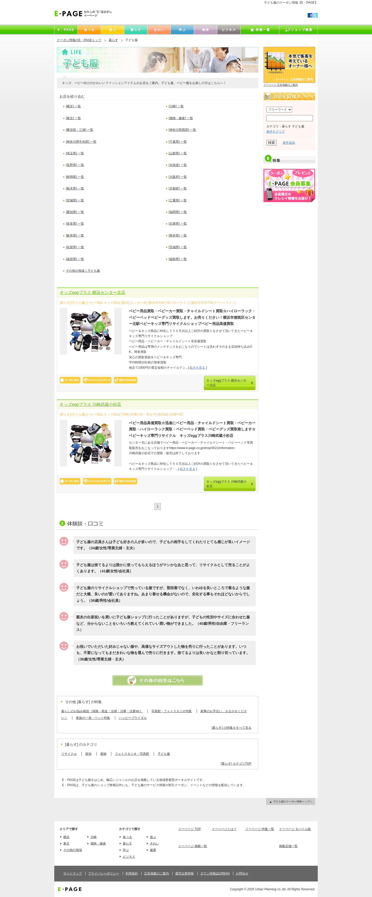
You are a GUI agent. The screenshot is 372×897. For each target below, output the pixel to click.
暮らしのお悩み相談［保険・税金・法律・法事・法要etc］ (102, 711)
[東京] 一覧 (73, 118)
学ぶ (126, 850)
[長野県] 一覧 (75, 165)
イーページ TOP (189, 829)
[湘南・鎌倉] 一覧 (181, 118)
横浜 (66, 837)
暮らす (113, 40)
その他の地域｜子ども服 (83, 270)
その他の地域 (72, 850)
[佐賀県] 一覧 (75, 247)
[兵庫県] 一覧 (178, 223)
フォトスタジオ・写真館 (132, 754)
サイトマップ (72, 873)
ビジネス (129, 856)
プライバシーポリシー (103, 873)
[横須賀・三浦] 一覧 (79, 130)
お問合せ (242, 873)
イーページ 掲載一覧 (192, 846)
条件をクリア (275, 131)
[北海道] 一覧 (178, 165)
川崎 (93, 837)
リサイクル (69, 754)
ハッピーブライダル (133, 718)
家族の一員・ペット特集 (93, 718)
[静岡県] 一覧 (75, 177)
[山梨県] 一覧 (178, 153)
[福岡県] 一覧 (178, 212)
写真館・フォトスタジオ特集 (171, 711)
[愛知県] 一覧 (75, 212)
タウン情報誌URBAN (215, 873)
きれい (154, 843)
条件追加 (289, 143)
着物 (103, 754)
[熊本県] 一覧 (178, 235)
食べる (127, 837)
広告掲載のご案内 (156, 873)
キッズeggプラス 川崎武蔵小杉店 (90, 404)
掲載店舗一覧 (288, 846)
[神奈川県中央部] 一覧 (81, 141)
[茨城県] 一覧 (178, 247)
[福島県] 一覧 (178, 259)
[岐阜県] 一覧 (75, 235)
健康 (153, 850)
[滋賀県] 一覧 (75, 259)
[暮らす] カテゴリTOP (236, 763)
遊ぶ (153, 837)
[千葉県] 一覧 (178, 141)
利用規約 (132, 873)
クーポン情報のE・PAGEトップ (79, 40)
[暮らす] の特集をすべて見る (231, 727)
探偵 (88, 754)
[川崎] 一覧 (176, 106)
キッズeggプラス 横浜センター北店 (92, 292)
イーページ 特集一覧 (259, 829)
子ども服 (164, 754)
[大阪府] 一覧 (178, 177)
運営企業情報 (184, 873)
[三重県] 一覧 (178, 200)
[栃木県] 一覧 (75, 188)
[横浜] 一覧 (73, 106)
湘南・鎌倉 (98, 843)
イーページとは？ (224, 829)
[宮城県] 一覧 (75, 200)
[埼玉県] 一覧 (75, 153)
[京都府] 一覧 (178, 188)
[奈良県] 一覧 (75, 223)
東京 (66, 843)
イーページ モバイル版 (295, 829)
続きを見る (197, 367)
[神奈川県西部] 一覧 (182, 130)
